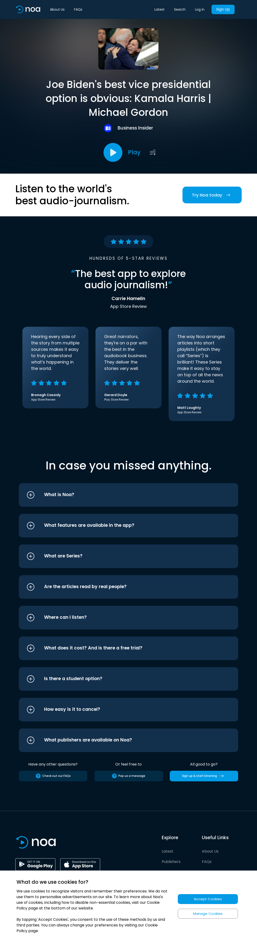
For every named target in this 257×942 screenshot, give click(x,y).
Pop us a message (128, 776)
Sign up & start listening (204, 776)
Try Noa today (212, 195)
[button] (120, 495)
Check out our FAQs (53, 776)
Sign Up (223, 9)
